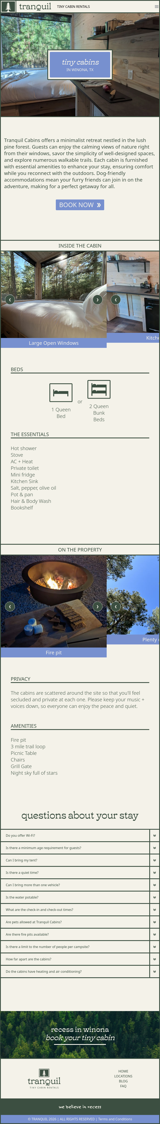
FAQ (123, 1086)
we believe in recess (80, 1106)
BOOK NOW (80, 205)
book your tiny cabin (80, 1036)
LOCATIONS (123, 1076)
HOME (123, 1071)
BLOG (123, 1081)
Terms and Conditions (115, 1119)
